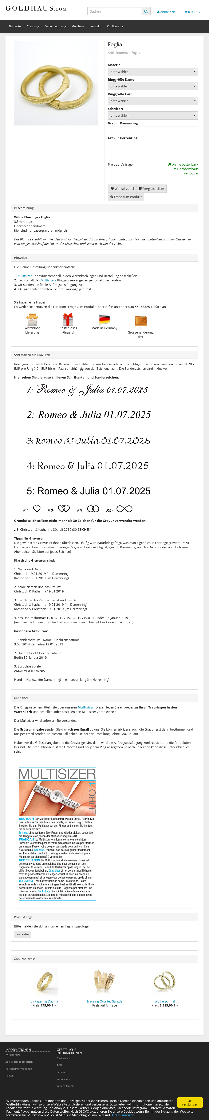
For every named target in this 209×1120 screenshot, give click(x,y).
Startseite (15, 26)
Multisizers (48, 280)
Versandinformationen (18, 1068)
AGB (59, 1065)
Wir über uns (12, 1055)
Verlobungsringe (55, 26)
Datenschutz (64, 1058)
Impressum (63, 1079)
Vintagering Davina (44, 1001)
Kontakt (96, 26)
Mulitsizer (25, 276)
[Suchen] (114, 11)
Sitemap (61, 1072)
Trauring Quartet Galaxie (104, 1001)
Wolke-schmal (165, 1001)
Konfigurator (115, 26)
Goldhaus (78, 26)
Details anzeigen (122, 1116)
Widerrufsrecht (65, 1086)
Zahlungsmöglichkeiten (19, 1061)
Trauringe (33, 26)
